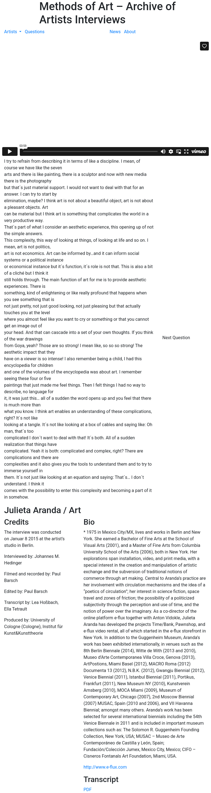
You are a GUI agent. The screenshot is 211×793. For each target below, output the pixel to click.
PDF (87, 789)
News (115, 31)
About (130, 31)
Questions (35, 31)
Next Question (176, 337)
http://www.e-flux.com (105, 767)
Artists (11, 31)
